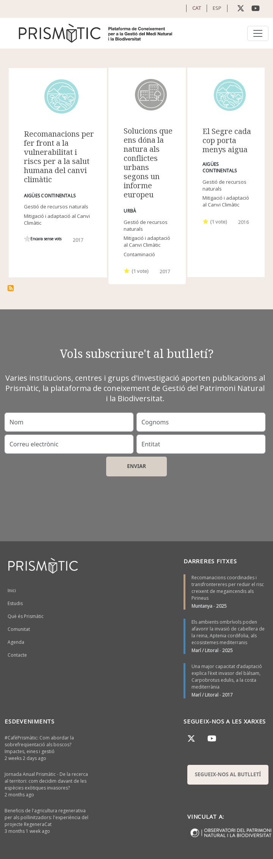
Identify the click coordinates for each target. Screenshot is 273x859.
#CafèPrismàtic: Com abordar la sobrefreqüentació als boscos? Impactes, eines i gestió (39, 744)
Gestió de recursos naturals (56, 206)
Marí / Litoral (204, 650)
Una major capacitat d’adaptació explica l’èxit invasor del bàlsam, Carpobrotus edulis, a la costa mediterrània (226, 676)
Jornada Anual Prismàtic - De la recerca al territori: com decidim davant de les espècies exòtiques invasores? (46, 781)
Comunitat (19, 629)
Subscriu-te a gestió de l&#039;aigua (11, 288)
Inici (12, 590)
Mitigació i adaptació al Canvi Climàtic (147, 241)
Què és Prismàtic (26, 616)
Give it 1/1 (27, 239)
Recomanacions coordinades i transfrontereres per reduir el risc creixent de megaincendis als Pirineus (227, 587)
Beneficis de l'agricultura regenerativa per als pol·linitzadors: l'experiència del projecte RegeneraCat (46, 817)
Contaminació (139, 254)
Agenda (16, 642)
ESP (217, 8)
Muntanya (201, 606)
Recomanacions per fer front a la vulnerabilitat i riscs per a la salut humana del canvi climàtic (59, 156)
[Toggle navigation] (257, 33)
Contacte (17, 655)
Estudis (15, 603)
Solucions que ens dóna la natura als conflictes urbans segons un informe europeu (148, 163)
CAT (196, 8)
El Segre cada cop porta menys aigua (226, 140)
